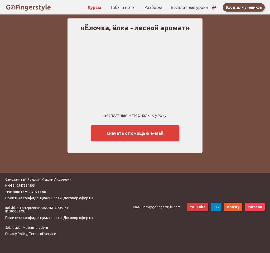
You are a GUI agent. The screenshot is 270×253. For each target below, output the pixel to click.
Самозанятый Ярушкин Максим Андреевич (38, 179)
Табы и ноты (123, 7)
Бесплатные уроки (189, 7)
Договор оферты (78, 198)
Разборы (153, 7)
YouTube (198, 207)
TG (216, 207)
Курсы (95, 7)
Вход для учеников (243, 7)
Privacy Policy (16, 234)
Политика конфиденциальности (33, 198)
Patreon (255, 207)
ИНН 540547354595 (20, 185)
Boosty (233, 207)
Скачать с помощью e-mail (135, 133)
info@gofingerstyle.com (161, 207)
